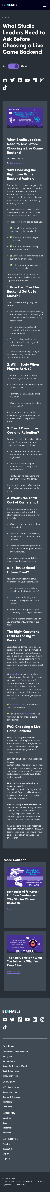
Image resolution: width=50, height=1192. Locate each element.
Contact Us (8, 1149)
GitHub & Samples (11, 1097)
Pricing (6, 1144)
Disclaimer (20, 1185)
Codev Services (10, 1076)
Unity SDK (7, 1056)
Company (9, 1112)
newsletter (28, 713)
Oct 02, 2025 (15, 158)
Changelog (7, 1102)
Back (7, 17)
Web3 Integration (11, 1071)
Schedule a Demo (17, 704)
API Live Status (11, 1087)
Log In (6, 1153)
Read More (13, 909)
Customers (7, 1127)
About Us (7, 1118)
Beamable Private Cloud (15, 1066)
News (5, 1123)
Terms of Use (9, 1181)
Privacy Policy (25, 1181)
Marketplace (9, 1061)
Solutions (8, 1046)
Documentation (10, 1092)
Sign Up (6, 1158)
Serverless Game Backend (15, 1051)
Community (7, 1106)
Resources (9, 1082)
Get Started (10, 1138)
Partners (7, 1132)
